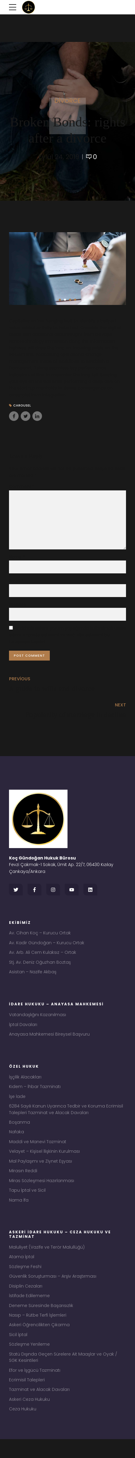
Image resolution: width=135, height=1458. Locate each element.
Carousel (23, 405)
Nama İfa (18, 1213)
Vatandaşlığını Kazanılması (37, 1022)
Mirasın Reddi (23, 1182)
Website (17, 607)
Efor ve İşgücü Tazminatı (34, 1388)
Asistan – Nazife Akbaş (32, 979)
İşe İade (17, 1105)
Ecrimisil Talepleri (27, 1397)
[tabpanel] (67, 268)
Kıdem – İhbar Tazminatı (35, 1095)
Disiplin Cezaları (25, 1300)
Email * (16, 583)
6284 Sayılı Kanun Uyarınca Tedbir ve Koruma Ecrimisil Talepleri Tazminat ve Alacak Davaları (66, 1119)
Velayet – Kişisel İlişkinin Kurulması (44, 1162)
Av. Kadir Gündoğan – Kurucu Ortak (46, 949)
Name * (17, 559)
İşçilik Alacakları (25, 1085)
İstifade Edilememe (29, 1310)
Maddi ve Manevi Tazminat (37, 1152)
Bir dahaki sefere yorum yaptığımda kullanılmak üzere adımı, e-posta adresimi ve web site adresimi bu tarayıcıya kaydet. (67, 637)
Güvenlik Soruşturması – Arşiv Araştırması (52, 1290)
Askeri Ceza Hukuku (29, 1418)
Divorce (68, 100)
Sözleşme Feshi (25, 1280)
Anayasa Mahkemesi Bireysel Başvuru (49, 1042)
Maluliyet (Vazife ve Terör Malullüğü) (47, 1260)
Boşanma (19, 1132)
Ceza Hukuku (22, 1428)
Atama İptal (21, 1270)
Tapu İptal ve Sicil (27, 1203)
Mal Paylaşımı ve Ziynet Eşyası (40, 1173)
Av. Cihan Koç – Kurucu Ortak (40, 939)
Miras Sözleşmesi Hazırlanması (41, 1193)
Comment (21, 487)
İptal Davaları (23, 1032)
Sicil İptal (18, 1351)
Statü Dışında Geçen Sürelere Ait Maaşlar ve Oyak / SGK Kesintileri (63, 1374)
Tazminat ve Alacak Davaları (39, 1408)
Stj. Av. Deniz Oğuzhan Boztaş (40, 969)
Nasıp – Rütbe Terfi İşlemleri (37, 1331)
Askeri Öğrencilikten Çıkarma (39, 1341)
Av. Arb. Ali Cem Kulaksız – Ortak (42, 959)
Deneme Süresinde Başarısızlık (41, 1320)
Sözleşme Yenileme (29, 1361)
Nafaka (16, 1142)
